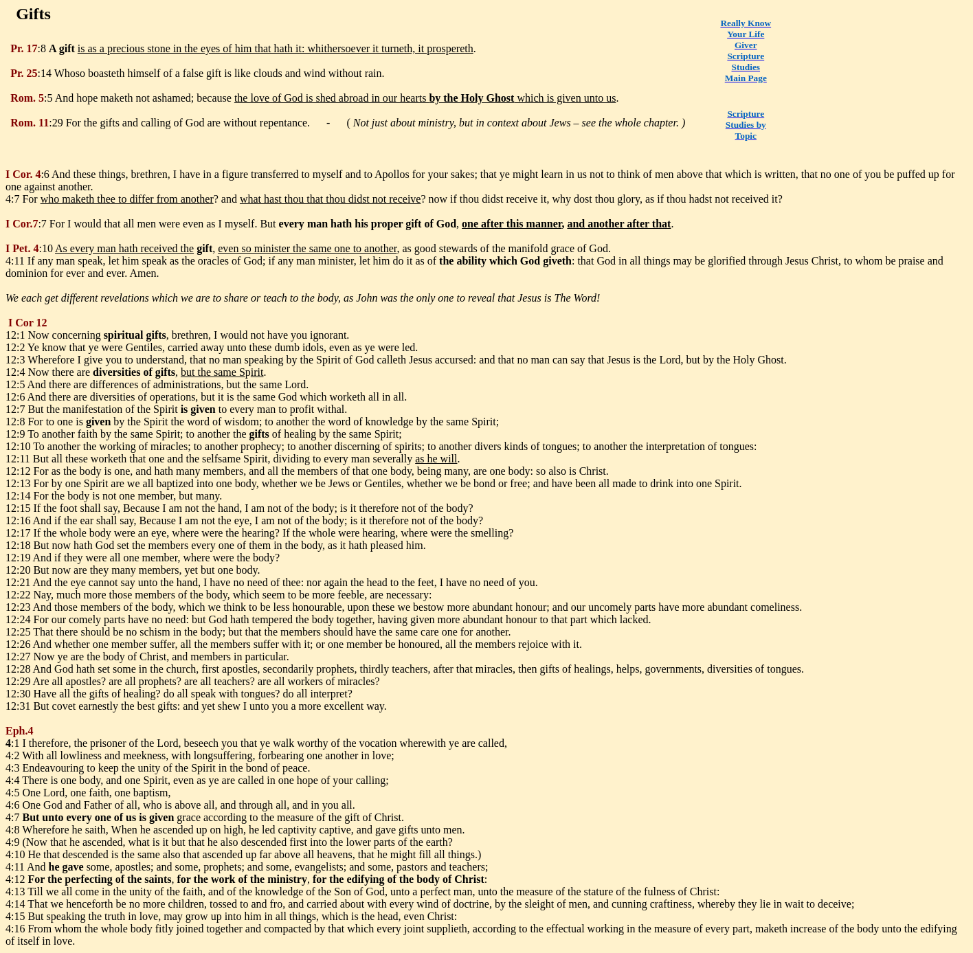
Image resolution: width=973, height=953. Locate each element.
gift (67, 48)
